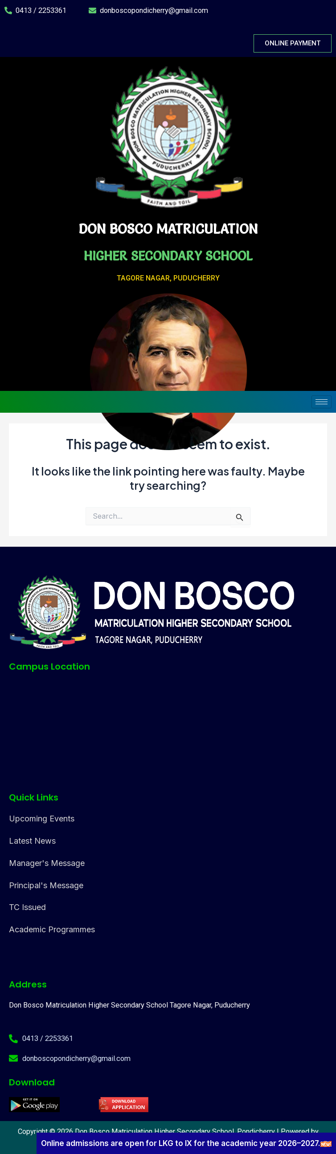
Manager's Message (47, 863)
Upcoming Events (41, 818)
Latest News (32, 840)
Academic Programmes (52, 929)
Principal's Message (46, 885)
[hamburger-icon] (321, 401)
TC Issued (27, 907)
